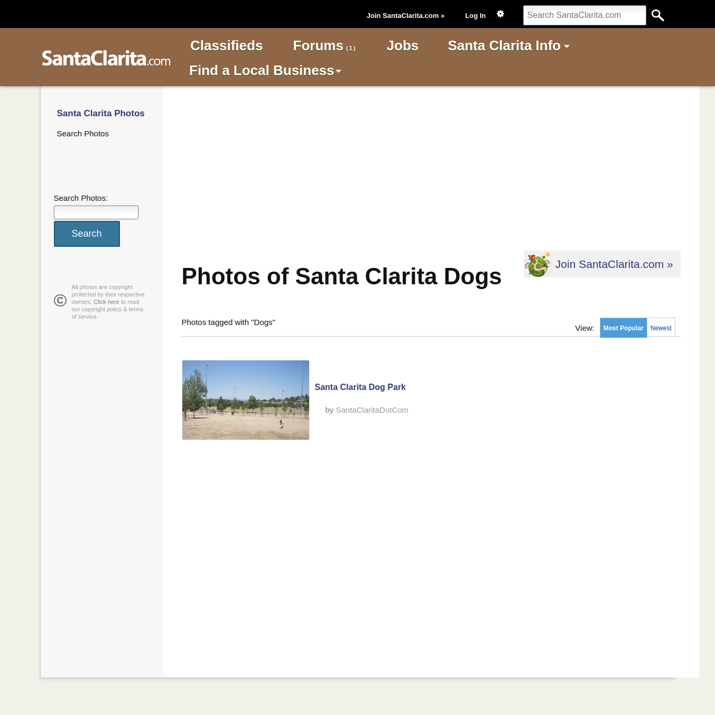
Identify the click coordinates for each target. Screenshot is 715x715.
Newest (661, 328)
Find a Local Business (262, 70)
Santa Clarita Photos (101, 113)
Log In (475, 16)
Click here (106, 302)
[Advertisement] (420, 167)
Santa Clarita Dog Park (360, 387)
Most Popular (623, 328)
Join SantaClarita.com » (405, 16)
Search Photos (83, 133)
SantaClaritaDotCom (372, 409)
